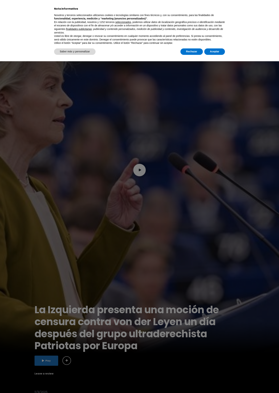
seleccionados (123, 353)
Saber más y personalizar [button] (75, 383)
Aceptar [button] (214, 383)
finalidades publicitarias (79, 360)
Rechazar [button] (191, 383)
